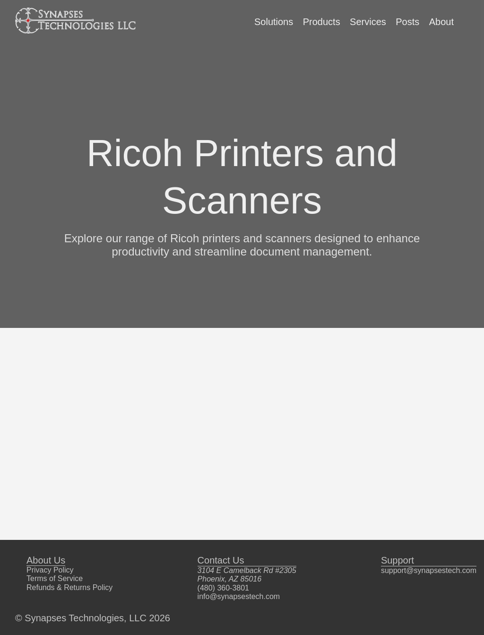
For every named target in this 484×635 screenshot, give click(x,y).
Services (368, 22)
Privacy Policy (50, 570)
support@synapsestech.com (428, 570)
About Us (45, 560)
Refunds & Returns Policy (69, 587)
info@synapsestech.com (239, 596)
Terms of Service (54, 578)
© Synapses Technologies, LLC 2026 (92, 618)
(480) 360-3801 (223, 588)
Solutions (273, 22)
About (441, 22)
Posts (407, 22)
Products (321, 22)
